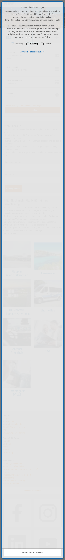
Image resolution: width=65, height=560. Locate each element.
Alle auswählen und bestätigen (32, 553)
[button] (32, 51)
